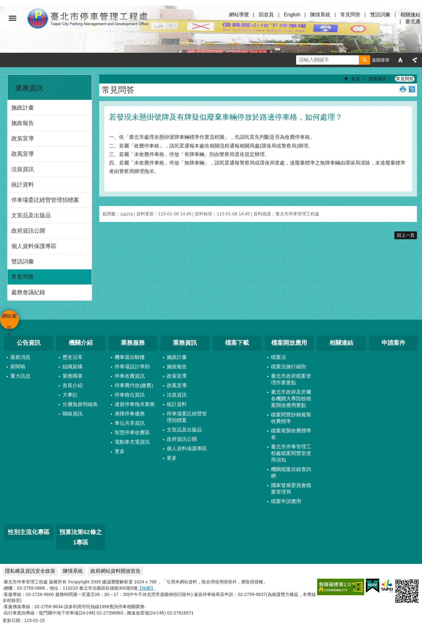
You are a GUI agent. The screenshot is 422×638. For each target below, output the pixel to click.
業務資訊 (29, 88)
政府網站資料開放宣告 (115, 571)
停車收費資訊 (130, 376)
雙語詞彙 (380, 14)
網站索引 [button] (13, 18)
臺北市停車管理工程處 (88, 18)
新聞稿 (17, 366)
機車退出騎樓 (130, 357)
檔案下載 (237, 342)
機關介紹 (81, 342)
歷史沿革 (72, 357)
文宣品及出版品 (31, 215)
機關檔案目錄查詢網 (291, 472)
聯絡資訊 (72, 413)
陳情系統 (320, 14)
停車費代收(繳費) (134, 385)
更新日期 (11, 620)
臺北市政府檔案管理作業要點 (291, 379)
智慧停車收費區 (132, 432)
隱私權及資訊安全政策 (30, 571)
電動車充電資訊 (132, 442)
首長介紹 (72, 385)
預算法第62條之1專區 (80, 537)
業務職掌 (72, 376)
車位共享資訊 (130, 423)
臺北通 (412, 21)
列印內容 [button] (403, 89)
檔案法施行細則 (288, 366)
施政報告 (22, 123)
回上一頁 (405, 235)
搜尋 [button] (364, 60)
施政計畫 (22, 108)
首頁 (355, 78)
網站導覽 (239, 14)
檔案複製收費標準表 (291, 434)
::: (5, 72)
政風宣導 (22, 154)
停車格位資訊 (130, 394)
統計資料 (22, 184)
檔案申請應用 (286, 501)
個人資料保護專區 (34, 246)
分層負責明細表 (80, 404)
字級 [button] (400, 60)
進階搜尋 (380, 59)
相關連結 (410, 14)
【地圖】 (146, 588)
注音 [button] (412, 89)
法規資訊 (22, 169)
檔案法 (278, 357)
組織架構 (72, 366)
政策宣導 (22, 138)
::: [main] (101, 72)
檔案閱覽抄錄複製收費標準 (291, 418)
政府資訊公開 (28, 231)
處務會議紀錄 (28, 292)
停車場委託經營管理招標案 (45, 200)
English (292, 14)
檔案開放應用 (289, 342)
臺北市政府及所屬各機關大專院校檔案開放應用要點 (291, 398)
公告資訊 (29, 342)
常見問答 (350, 14)
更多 (120, 451)
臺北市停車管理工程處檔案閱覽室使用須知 (291, 453)
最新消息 (20, 357)
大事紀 (70, 394)
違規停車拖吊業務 (135, 404)
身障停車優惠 (130, 413)
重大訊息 (20, 376)
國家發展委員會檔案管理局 (291, 489)
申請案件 (393, 342)
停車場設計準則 (132, 366)
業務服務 (133, 342)
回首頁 (266, 14)
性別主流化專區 (29, 532)
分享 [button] (415, 60)
